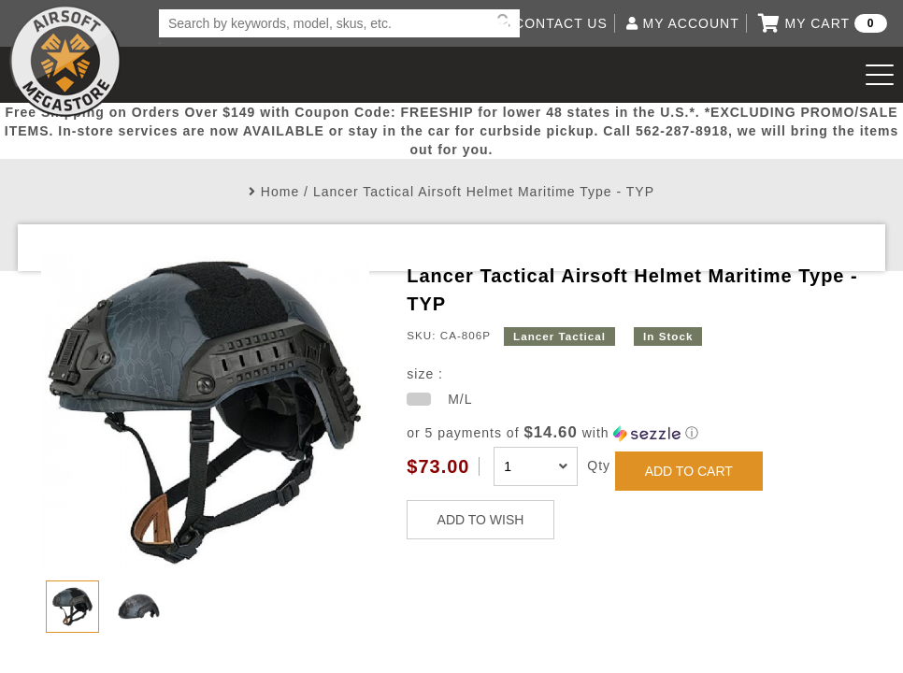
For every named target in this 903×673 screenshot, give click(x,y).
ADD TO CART (689, 471)
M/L (460, 399)
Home (280, 191)
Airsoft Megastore (65, 61)
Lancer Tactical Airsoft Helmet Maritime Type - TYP (483, 191)
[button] (634, 433)
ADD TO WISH (480, 519)
